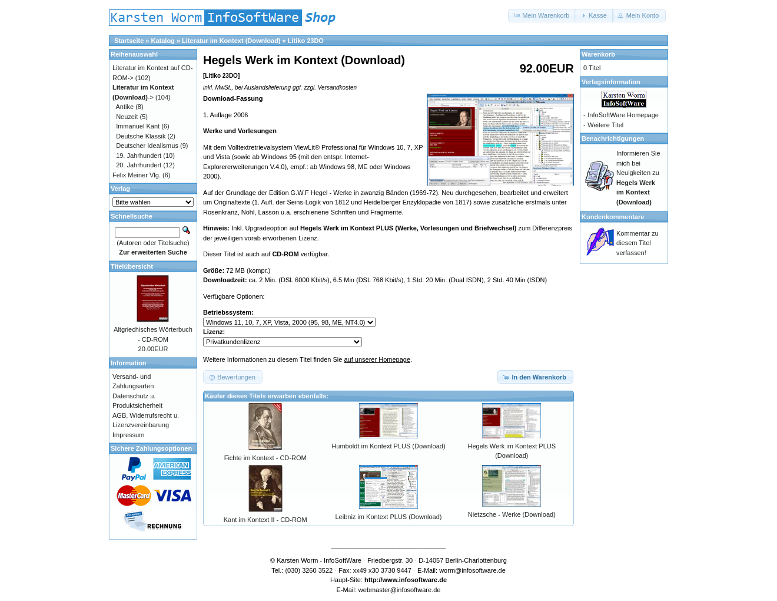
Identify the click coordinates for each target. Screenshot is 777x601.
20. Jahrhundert (138, 165)
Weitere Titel (605, 124)
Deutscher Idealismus (147, 145)
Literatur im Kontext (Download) (231, 40)
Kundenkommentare (613, 216)
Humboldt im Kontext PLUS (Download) (388, 446)
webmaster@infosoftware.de (399, 589)
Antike (125, 106)
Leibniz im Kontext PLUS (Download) (389, 516)
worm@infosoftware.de (472, 570)
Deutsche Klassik (140, 136)
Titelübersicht (132, 266)
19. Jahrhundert (138, 155)
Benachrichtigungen (613, 138)
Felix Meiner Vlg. (136, 175)
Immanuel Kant (138, 126)
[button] (542, 15)
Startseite (129, 40)
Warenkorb (598, 54)
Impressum (128, 434)
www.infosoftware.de (415, 579)
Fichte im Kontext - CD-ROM (265, 457)
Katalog (163, 40)
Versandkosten (337, 87)
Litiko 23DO (306, 40)
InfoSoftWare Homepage (623, 114)
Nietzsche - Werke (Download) (512, 514)
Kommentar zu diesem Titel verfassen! (637, 243)
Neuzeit (127, 116)
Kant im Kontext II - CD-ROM (265, 519)
